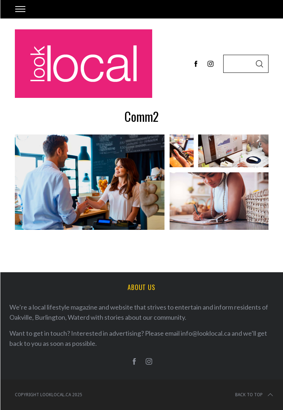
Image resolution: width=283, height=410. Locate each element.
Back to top (254, 395)
